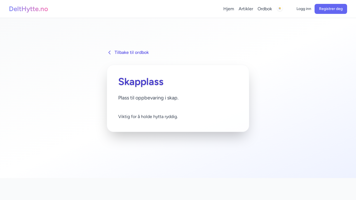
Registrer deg (331, 8)
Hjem (228, 8)
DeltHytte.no (28, 9)
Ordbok (265, 8)
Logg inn (303, 8)
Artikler (246, 8)
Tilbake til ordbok (128, 52)
